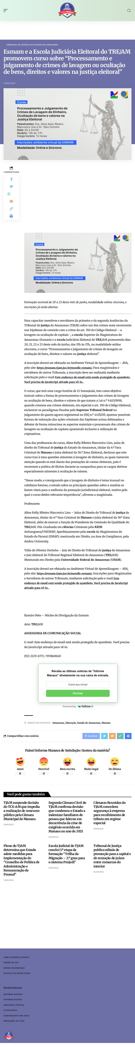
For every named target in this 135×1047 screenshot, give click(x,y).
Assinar (78, 693)
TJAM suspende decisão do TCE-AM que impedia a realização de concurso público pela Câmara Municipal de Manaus (22, 812)
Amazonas (58, 723)
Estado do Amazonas (88, 723)
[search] (129, 10)
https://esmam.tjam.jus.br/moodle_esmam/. (66, 368)
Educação (70, 723)
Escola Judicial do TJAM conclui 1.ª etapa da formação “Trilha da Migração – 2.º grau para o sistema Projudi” (67, 855)
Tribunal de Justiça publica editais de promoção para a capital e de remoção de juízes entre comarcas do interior (112, 857)
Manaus (106, 723)
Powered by (78, 706)
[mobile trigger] (6, 10)
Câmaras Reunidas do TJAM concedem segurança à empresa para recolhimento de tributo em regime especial (110, 814)
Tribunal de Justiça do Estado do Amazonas (32, 45)
